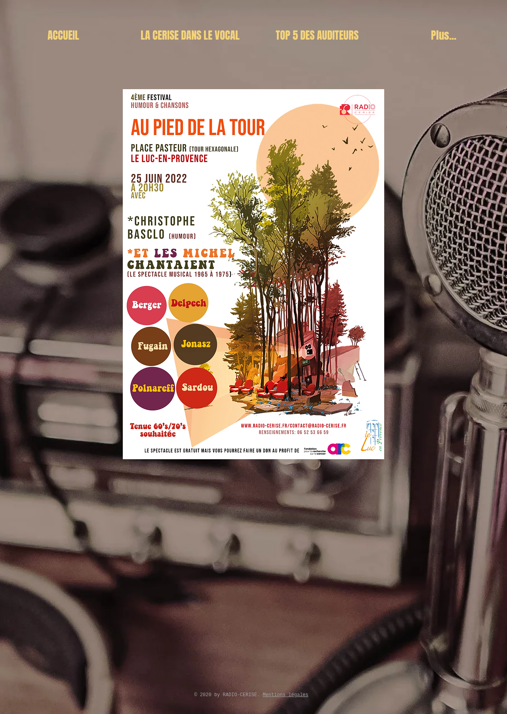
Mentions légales (285, 695)
